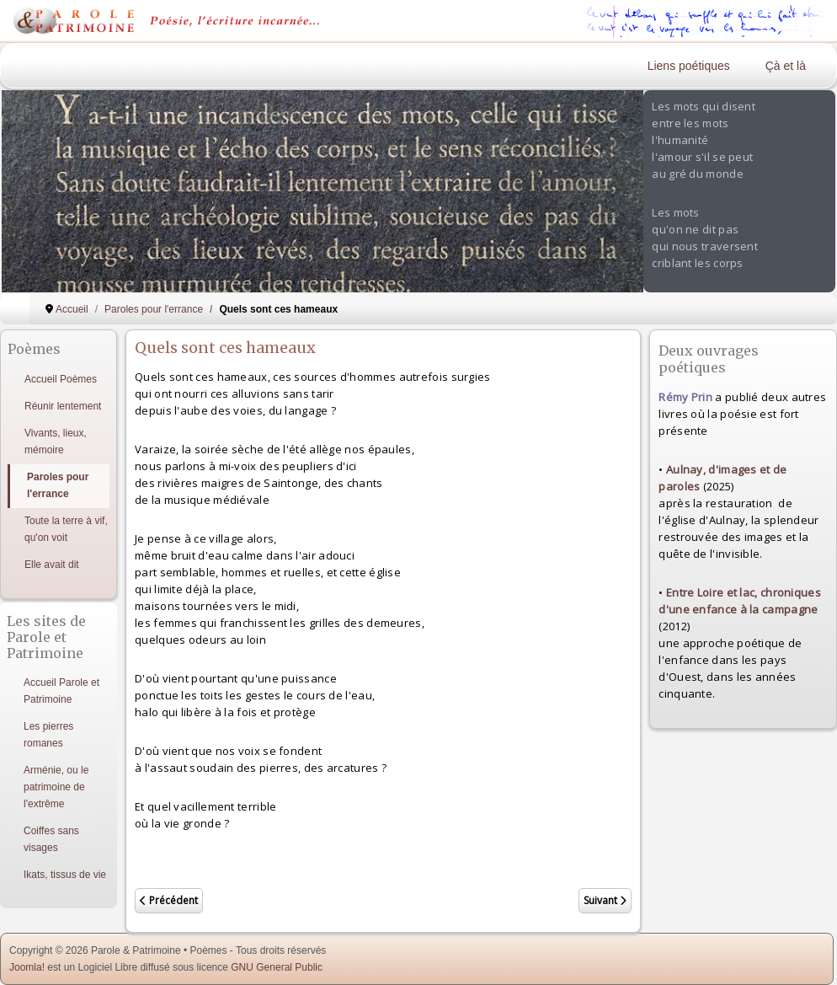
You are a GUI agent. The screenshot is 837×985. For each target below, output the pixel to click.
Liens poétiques (689, 65)
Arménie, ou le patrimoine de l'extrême (56, 787)
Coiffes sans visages (51, 839)
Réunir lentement (62, 406)
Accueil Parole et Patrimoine (61, 691)
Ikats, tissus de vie (65, 875)
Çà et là (785, 65)
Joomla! (27, 967)
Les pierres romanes (48, 734)
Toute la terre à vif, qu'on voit (66, 529)
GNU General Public (277, 967)
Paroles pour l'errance (57, 485)
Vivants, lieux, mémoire (55, 441)
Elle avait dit (51, 564)
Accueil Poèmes (60, 379)
